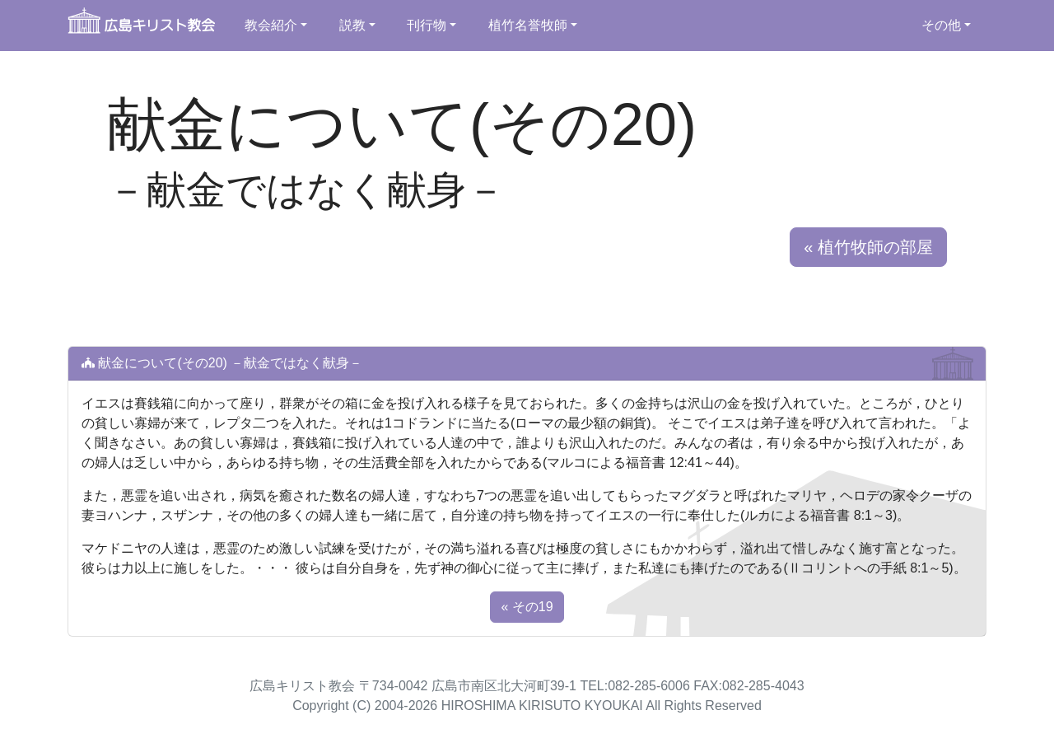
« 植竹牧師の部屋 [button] (868, 247)
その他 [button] (941, 25)
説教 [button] (352, 25)
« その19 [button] (527, 607)
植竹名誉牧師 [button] (527, 25)
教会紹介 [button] (271, 25)
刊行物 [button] (426, 25)
